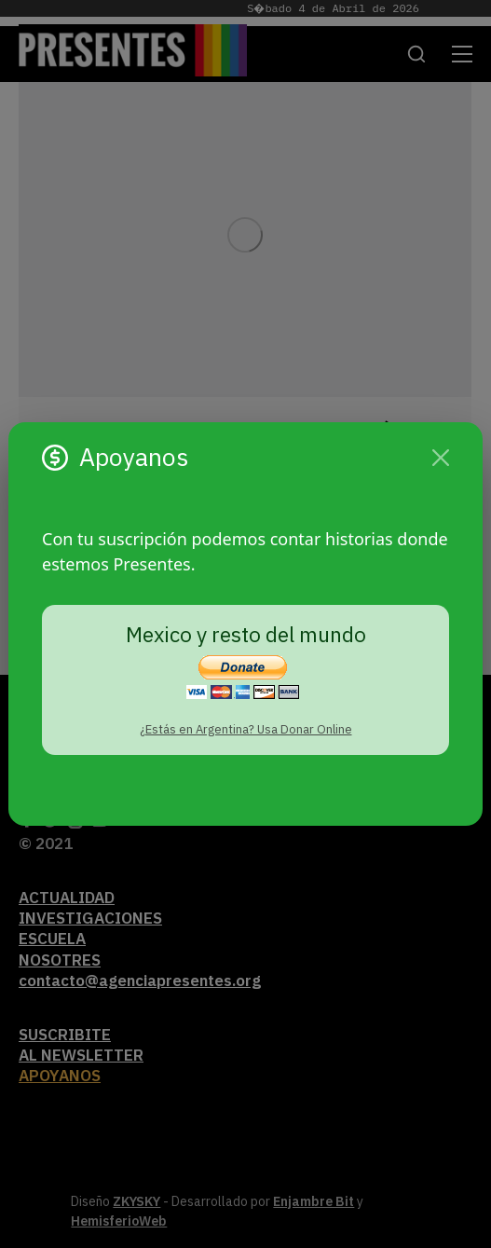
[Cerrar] (440, 457)
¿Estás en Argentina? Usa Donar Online (246, 729)
